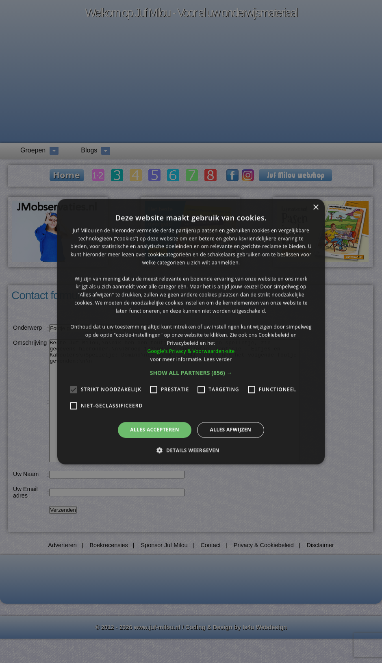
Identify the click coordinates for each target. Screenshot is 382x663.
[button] (191, 373)
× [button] (316, 207)
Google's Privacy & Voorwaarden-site (190, 351)
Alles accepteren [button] (154, 429)
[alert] (191, 331)
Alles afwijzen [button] (230, 429)
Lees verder (218, 359)
